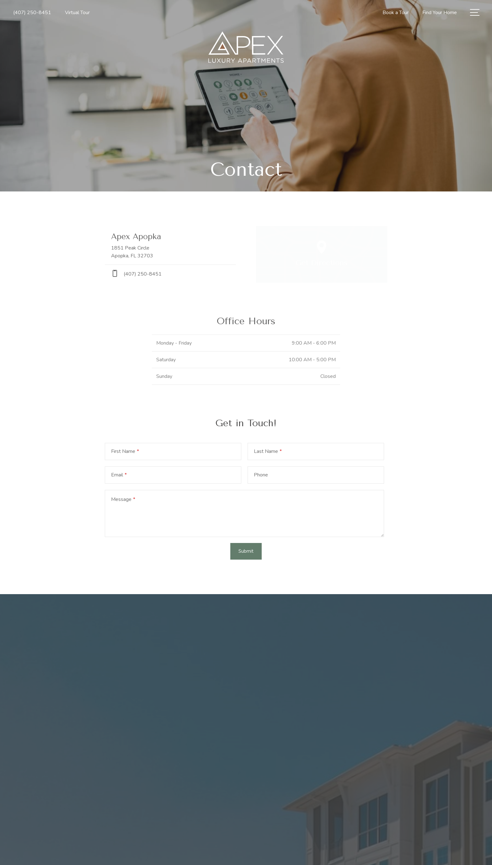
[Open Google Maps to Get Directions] (321, 254)
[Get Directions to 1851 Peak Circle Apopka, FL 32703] (170, 245)
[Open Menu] (474, 12)
